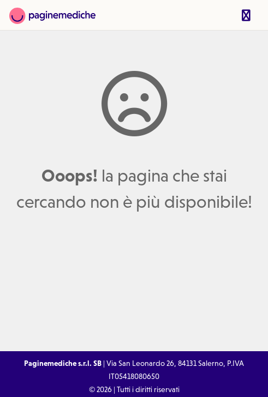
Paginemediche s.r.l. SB (63, 363)
